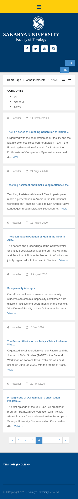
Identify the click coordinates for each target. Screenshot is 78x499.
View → (17, 157)
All (15, 96)
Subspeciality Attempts (21, 288)
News (17, 106)
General (19, 101)
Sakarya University (38, 492)
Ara (65, 69)
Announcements (36, 80)
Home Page (14, 80)
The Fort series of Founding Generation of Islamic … (38, 132)
